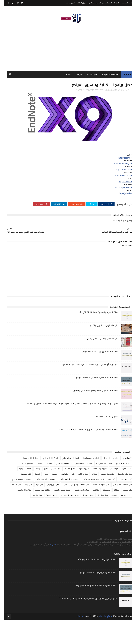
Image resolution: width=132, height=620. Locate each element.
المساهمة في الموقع (100, 2)
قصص (42, 474)
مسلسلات (102, 490)
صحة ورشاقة (79, 474)
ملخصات (110, 495)
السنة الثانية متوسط (100, 463)
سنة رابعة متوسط (103, 474)
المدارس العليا (23, 463)
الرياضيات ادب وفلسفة (86, 458)
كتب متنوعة (123, 490)
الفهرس (87, 2)
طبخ (68, 474)
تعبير (41, 468)
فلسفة (50, 474)
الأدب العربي (123, 458)
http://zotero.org (121, 158)
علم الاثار (60, 474)
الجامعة (93, 89)
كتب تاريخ (35, 484)
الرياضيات (102, 458)
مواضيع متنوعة (84, 495)
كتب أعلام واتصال (121, 479)
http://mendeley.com (119, 163)
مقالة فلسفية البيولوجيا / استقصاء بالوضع (96, 351)
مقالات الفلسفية (107, 74)
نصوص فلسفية (47, 495)
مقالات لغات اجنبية (20, 490)
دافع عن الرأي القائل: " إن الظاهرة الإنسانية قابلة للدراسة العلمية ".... (84, 365)
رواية (16, 468)
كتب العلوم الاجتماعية (96, 484)
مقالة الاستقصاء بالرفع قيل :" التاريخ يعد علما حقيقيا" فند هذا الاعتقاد (84, 430)
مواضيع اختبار (99, 495)
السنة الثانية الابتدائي (119, 463)
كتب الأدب (107, 479)
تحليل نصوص (52, 468)
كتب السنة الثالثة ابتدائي (65, 479)
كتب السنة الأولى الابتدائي (89, 479)
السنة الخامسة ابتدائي (79, 463)
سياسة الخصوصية (123, 2)
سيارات (90, 474)
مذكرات (112, 490)
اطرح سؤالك (66, 2)
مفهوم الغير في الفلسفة (103, 417)
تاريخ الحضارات (79, 468)
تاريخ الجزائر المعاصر (95, 468)
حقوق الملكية (77, 2)
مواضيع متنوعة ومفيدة (81, 89)
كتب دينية (24, 484)
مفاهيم (92, 490)
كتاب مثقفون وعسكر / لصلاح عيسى (98, 338)
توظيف (33, 468)
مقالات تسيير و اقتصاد (58, 490)
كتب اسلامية (22, 474)
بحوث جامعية (123, 468)
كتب (65, 74)
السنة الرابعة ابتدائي (59, 463)
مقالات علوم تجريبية (38, 490)
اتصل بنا (112, 2)
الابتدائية (89, 74)
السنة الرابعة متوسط (40, 463)
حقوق (24, 468)
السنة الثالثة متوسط (27, 458)
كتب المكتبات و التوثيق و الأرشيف (72, 484)
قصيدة (33, 474)
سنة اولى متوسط (121, 474)
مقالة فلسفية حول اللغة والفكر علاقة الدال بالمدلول (91, 391)
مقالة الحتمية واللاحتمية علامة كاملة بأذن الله (94, 312)
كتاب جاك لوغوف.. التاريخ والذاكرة (99, 325)
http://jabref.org (122, 193)
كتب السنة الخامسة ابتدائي (18, 479)
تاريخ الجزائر (110, 468)
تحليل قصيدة (65, 468)
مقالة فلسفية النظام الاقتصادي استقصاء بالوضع (93, 378)
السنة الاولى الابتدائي (66, 458)
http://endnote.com (120, 169)
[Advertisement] (66, 46)
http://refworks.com (120, 175)
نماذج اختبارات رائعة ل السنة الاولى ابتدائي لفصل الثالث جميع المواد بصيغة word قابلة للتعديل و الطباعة (68, 404)
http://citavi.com (121, 181)
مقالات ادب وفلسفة (77, 490)
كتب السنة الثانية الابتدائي (42, 479)
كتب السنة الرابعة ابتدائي (118, 484)
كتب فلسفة (12, 484)
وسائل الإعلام (33, 495)
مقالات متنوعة (122, 495)
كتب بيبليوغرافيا (49, 484)
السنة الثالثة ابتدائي (46, 458)
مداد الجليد (76, 616)
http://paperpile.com (120, 187)
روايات (75, 74)
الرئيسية (123, 74)
